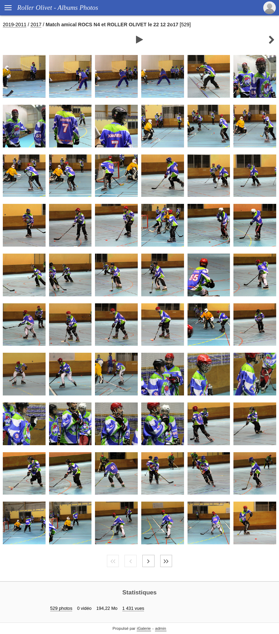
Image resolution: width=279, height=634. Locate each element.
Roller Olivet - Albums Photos (57, 7)
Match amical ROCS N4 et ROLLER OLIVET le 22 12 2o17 (112, 24)
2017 (35, 24)
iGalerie (144, 628)
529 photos (61, 608)
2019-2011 (14, 24)
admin (160, 628)
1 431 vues (133, 608)
